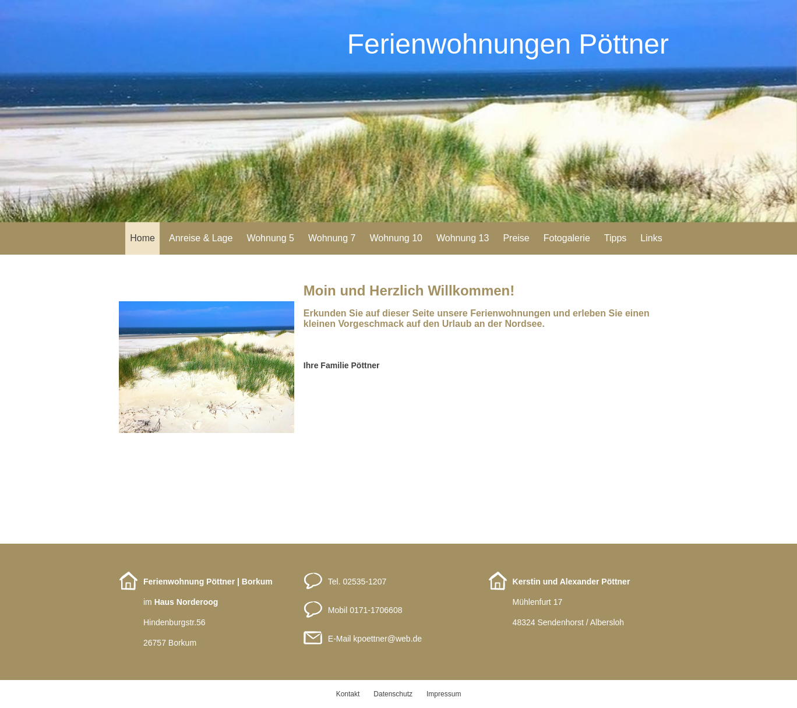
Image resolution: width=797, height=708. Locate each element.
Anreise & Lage (200, 238)
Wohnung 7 (332, 238)
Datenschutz (392, 694)
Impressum (443, 694)
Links (651, 238)
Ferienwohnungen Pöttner (508, 44)
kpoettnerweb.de (387, 638)
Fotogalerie (567, 238)
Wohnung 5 (270, 238)
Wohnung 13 (462, 238)
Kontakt (348, 694)
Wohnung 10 (395, 238)
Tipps (615, 238)
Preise (516, 238)
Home (142, 238)
